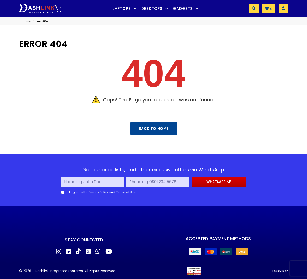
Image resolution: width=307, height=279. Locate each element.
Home (27, 21)
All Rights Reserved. (100, 270)
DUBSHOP (280, 270)
